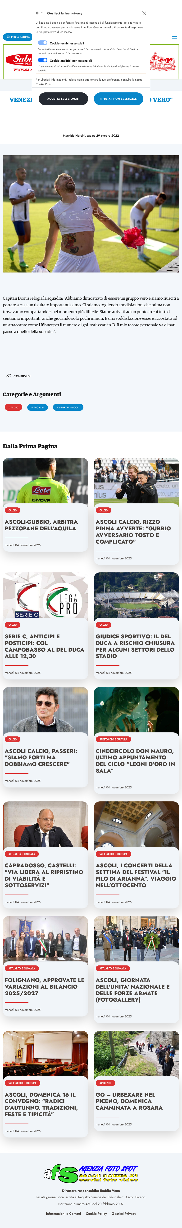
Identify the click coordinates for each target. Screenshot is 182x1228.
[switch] (42, 60)
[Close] (144, 13)
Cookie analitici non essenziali (71, 60)
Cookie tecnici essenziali (67, 43)
